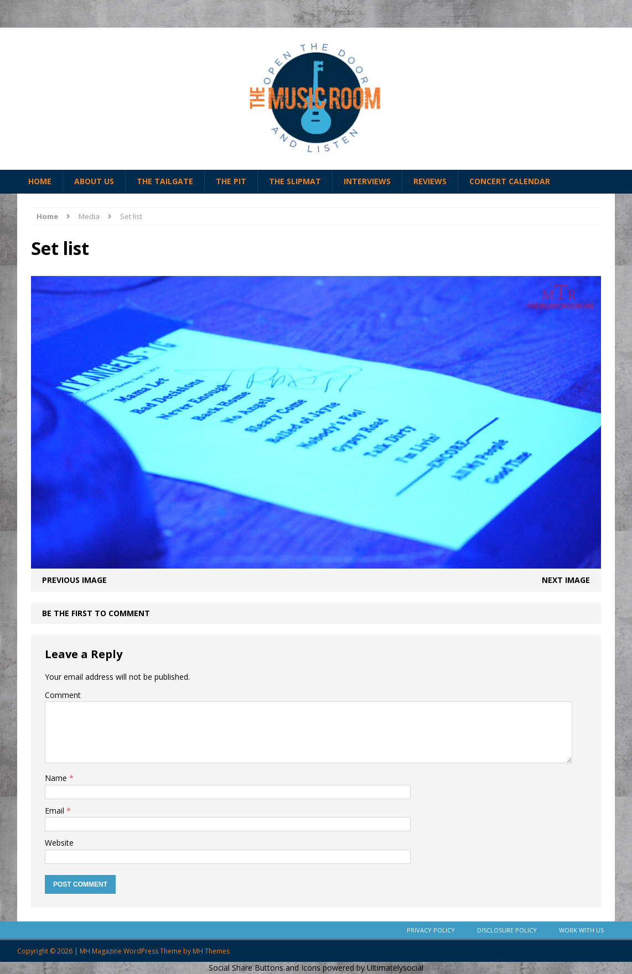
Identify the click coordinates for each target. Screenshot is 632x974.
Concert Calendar (509, 181)
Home (39, 181)
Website (59, 842)
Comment (63, 695)
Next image (566, 580)
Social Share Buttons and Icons (264, 967)
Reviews (430, 181)
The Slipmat (295, 181)
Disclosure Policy (507, 930)
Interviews (367, 181)
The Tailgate (165, 181)
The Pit (231, 181)
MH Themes (211, 951)
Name (57, 778)
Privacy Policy (431, 930)
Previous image (74, 580)
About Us (94, 181)
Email (55, 810)
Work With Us (581, 930)
